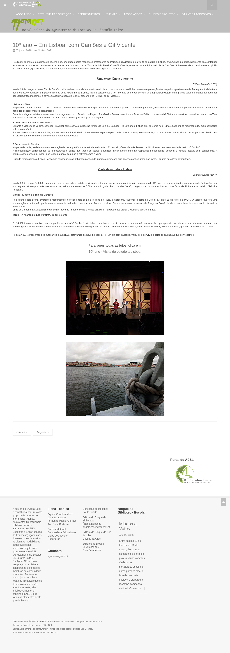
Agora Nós (25, 14)
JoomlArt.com (95, 621)
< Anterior (21, 432)
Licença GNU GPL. (44, 625)
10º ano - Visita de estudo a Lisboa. (115, 251)
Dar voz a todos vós (197, 14)
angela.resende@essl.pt (96, 527)
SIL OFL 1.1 (52, 632)
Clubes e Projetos (163, 14)
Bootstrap (17, 629)
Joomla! (16, 625)
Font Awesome (20, 632)
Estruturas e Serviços (56, 14)
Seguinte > (42, 432)
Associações (134, 14)
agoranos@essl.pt (58, 556)
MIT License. (86, 629)
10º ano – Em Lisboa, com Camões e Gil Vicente (94, 44)
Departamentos (90, 14)
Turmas (113, 14)
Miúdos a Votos (128, 526)
